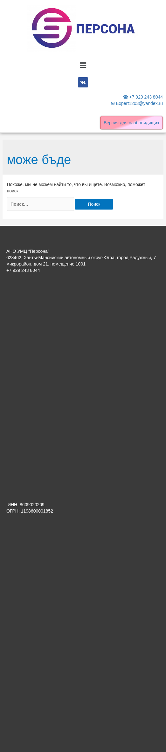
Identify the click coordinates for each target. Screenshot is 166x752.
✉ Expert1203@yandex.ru (137, 103)
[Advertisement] (83, 330)
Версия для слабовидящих (131, 122)
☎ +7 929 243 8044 (143, 97)
